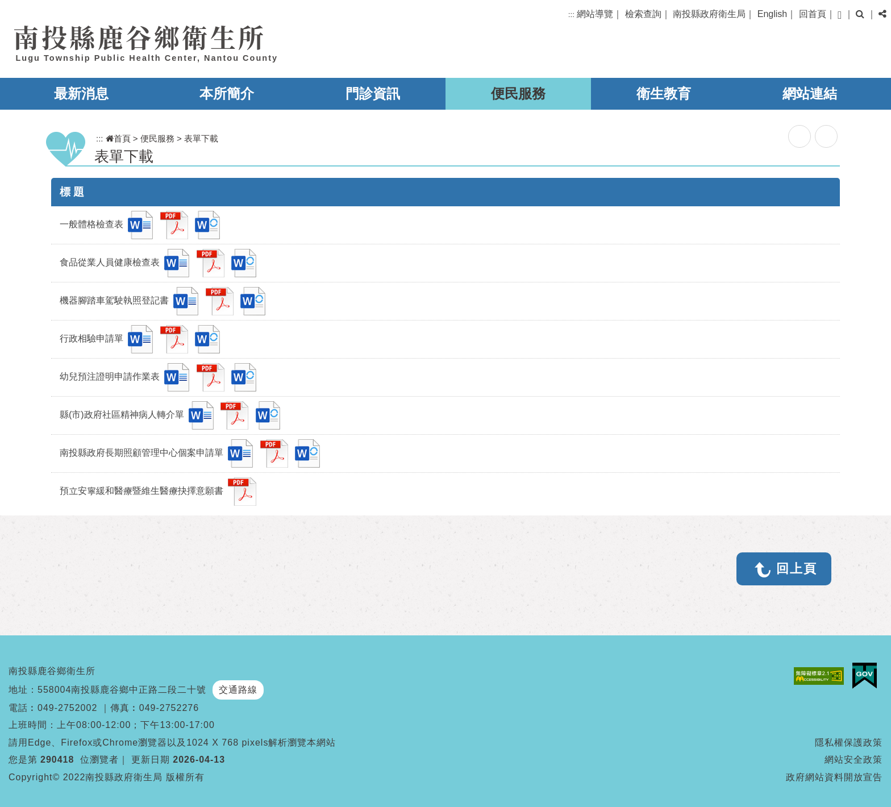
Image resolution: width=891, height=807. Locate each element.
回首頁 (812, 14)
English (772, 14)
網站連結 (809, 93)
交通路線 (238, 689)
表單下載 (201, 138)
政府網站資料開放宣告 (834, 777)
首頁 (118, 138)
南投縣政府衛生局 (709, 14)
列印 (826, 136)
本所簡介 (226, 93)
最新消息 (81, 93)
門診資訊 (372, 93)
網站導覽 (595, 14)
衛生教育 (663, 93)
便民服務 (518, 93)
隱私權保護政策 (848, 742)
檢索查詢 (643, 14)
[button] (840, 15)
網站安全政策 (853, 759)
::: (571, 14)
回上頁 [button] (796, 568)
